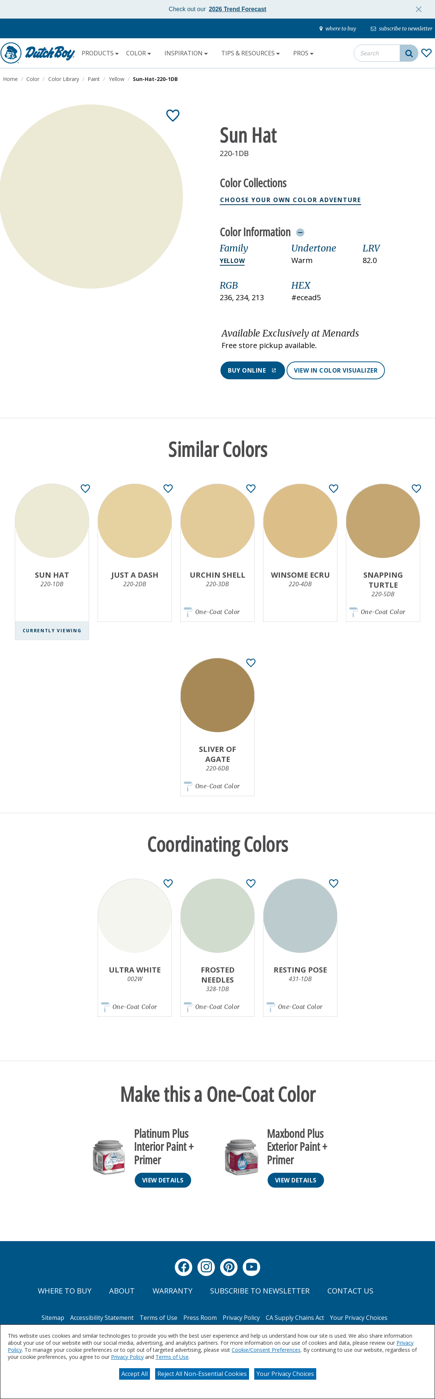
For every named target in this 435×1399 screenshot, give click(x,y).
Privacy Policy (127, 1356)
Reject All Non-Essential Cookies (202, 1374)
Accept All (134, 1374)
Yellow (232, 261)
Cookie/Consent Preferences (266, 1349)
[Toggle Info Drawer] (300, 232)
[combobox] (386, 53)
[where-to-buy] (338, 28)
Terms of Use (172, 1356)
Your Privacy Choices (285, 1374)
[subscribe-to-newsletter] (401, 28)
